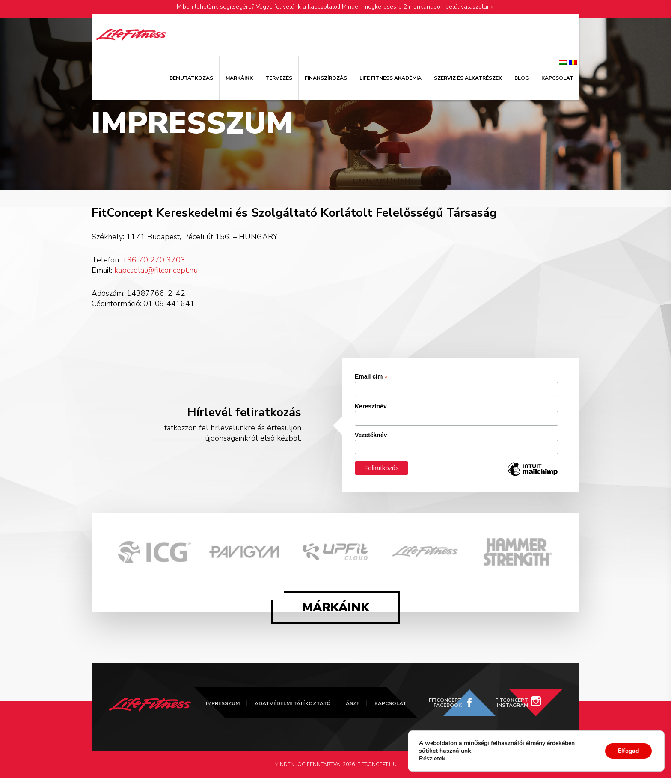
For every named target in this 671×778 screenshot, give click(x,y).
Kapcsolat (557, 78)
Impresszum (223, 703)
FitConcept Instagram (511, 703)
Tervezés (278, 78)
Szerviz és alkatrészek (468, 78)
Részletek (432, 759)
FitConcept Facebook (445, 703)
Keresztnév (371, 406)
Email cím (371, 377)
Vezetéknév (371, 435)
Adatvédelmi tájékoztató (293, 703)
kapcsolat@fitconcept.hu (156, 270)
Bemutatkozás (191, 78)
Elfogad (628, 751)
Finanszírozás (326, 78)
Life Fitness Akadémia (390, 78)
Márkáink (239, 78)
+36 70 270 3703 (153, 260)
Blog (521, 78)
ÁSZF (352, 703)
